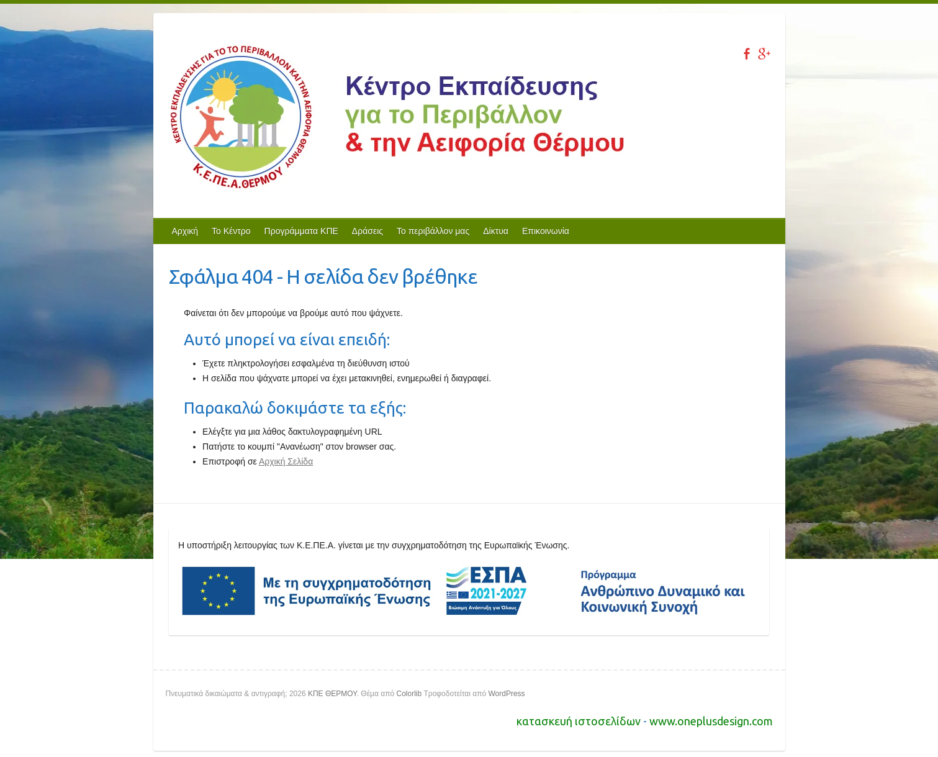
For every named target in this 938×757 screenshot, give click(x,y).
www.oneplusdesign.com (711, 721)
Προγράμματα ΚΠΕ (301, 231)
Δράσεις (367, 231)
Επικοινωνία (545, 231)
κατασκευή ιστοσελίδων (579, 721)
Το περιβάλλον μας (433, 231)
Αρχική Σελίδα (286, 461)
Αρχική (185, 231)
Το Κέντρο (231, 231)
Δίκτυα (495, 231)
